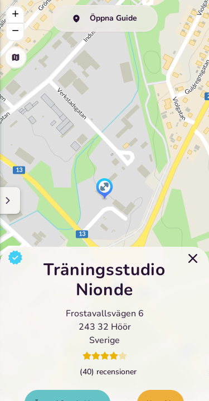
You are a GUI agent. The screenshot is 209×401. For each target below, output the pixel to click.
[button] (104, 189)
